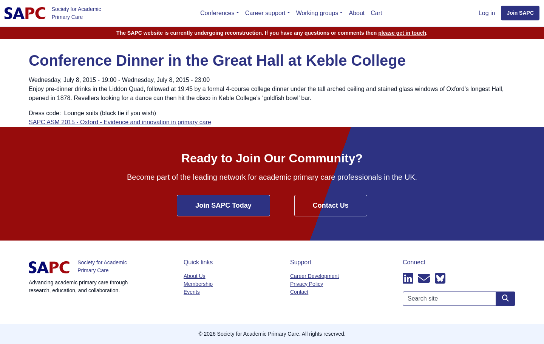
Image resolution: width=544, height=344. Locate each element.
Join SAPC (520, 13)
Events (192, 292)
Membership (198, 284)
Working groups (317, 13)
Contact (299, 292)
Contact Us (331, 205)
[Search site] (505, 299)
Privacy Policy (306, 284)
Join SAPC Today (223, 205)
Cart (376, 13)
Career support (265, 13)
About (357, 13)
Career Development (314, 276)
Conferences (217, 13)
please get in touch (402, 33)
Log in (487, 13)
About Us (195, 276)
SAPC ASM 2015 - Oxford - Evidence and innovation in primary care (120, 122)
